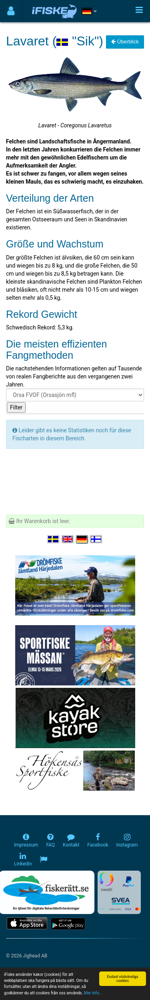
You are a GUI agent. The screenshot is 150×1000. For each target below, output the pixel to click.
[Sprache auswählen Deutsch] (82, 539)
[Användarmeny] (11, 11)
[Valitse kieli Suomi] (96, 539)
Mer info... (93, 993)
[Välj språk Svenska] (53, 539)
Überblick (125, 42)
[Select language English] (68, 539)
